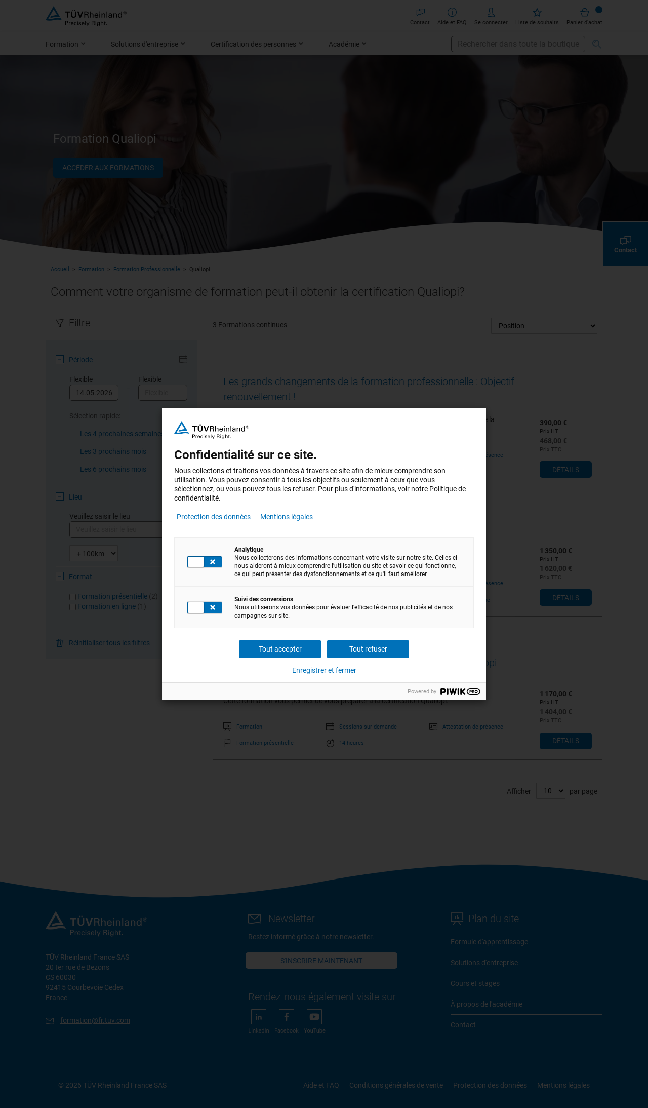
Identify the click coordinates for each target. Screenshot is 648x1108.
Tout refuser (368, 649)
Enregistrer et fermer (324, 670)
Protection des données (214, 517)
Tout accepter (280, 649)
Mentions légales (286, 517)
